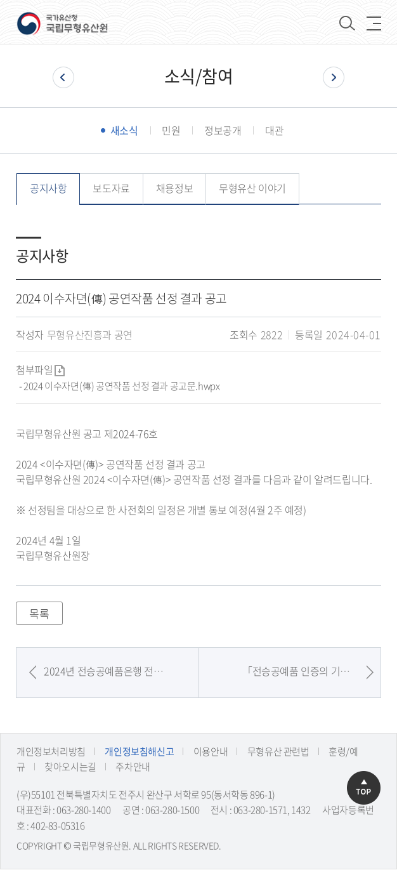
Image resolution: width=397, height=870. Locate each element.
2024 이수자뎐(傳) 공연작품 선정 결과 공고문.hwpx (121, 386)
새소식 (124, 130)
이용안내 (210, 752)
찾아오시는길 (70, 767)
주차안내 (132, 767)
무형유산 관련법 (278, 752)
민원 (171, 130)
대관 (274, 130)
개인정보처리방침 (51, 752)
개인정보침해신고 (139, 752)
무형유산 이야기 (252, 188)
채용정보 (174, 188)
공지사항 (48, 188)
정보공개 (222, 130)
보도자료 (111, 188)
